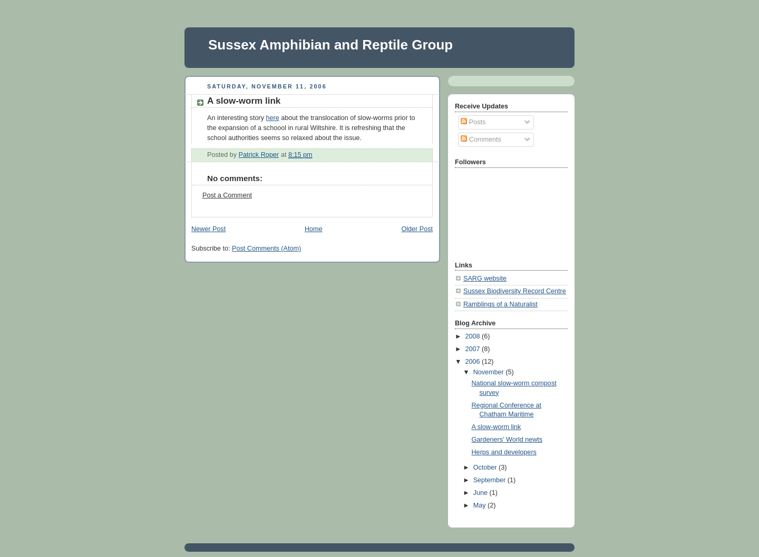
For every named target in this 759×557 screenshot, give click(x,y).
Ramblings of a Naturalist (500, 304)
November (489, 372)
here (272, 118)
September (490, 480)
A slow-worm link (496, 427)
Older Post (417, 229)
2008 (473, 336)
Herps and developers (504, 452)
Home (314, 229)
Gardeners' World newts (507, 439)
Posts (473, 122)
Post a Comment (227, 195)
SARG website (485, 278)
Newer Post (208, 229)
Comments (481, 139)
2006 (473, 361)
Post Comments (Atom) (266, 248)
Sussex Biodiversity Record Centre (514, 291)
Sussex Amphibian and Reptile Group (330, 45)
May (480, 505)
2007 (473, 349)
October (486, 467)
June (481, 492)
